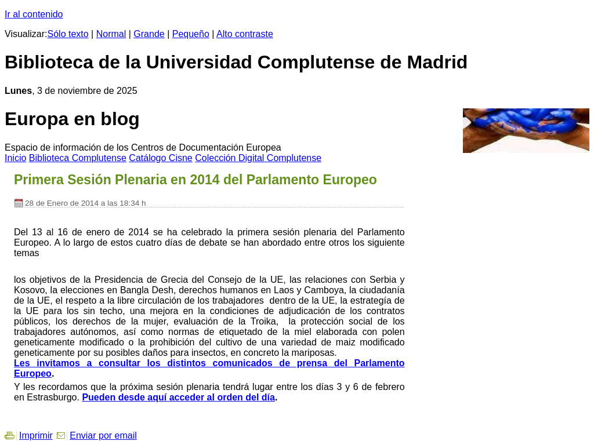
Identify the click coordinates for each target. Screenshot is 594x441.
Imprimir (36, 435)
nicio (15, 158)
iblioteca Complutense (77, 158)
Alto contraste (244, 34)
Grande (148, 34)
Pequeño (190, 34)
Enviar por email (103, 435)
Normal (111, 34)
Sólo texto (68, 34)
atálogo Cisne (160, 158)
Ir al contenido (34, 14)
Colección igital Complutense (258, 158)
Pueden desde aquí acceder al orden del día (178, 397)
